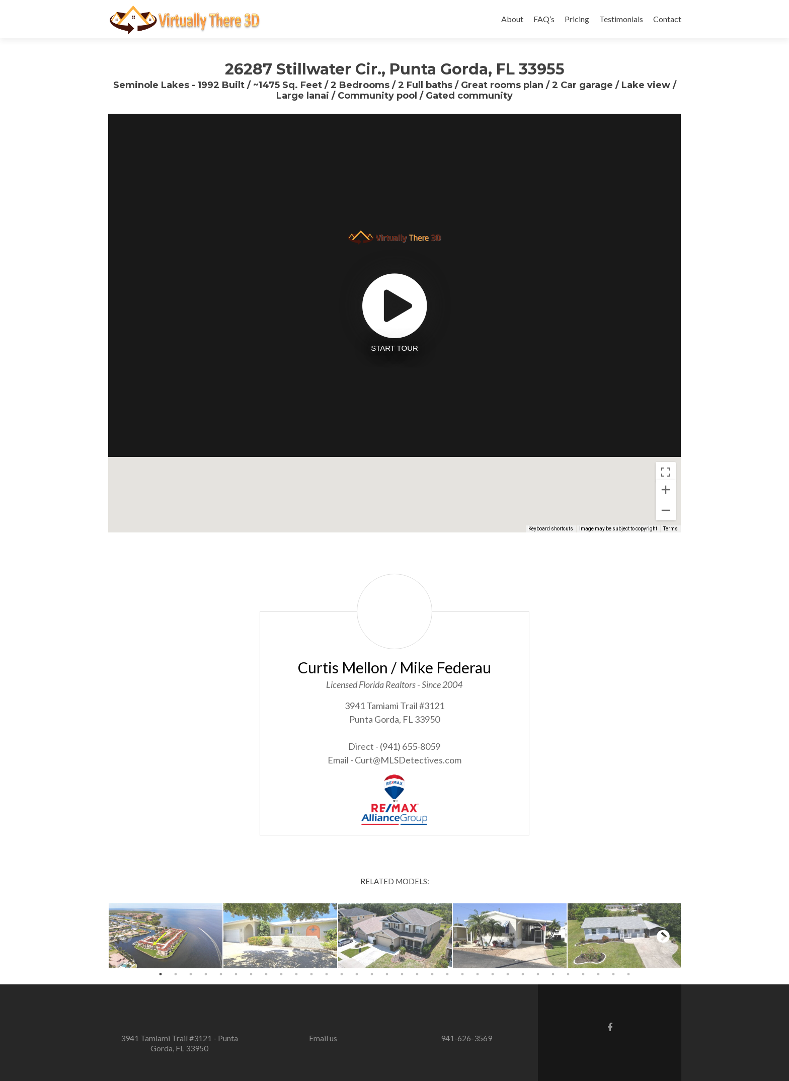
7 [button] (251, 974)
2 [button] (176, 974)
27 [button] (553, 974)
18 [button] (417, 974)
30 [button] (598, 974)
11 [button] (311, 974)
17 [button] (402, 974)
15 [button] (372, 974)
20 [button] (447, 974)
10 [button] (296, 974)
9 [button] (281, 974)
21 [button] (462, 974)
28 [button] (568, 974)
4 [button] (206, 974)
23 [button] (493, 974)
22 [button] (477, 974)
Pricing (577, 19)
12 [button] (327, 974)
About (512, 19)
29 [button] (583, 974)
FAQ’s (544, 19)
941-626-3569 (466, 1038)
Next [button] (663, 936)
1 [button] (160, 974)
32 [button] (628, 974)
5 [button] (221, 974)
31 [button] (613, 974)
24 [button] (508, 974)
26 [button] (538, 974)
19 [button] (432, 974)
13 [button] (342, 974)
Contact (667, 19)
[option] (165, 936)
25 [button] (523, 974)
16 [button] (387, 974)
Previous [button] (125, 936)
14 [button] (357, 974)
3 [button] (191, 974)
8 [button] (266, 974)
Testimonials (621, 19)
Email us (323, 1038)
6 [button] (236, 974)
